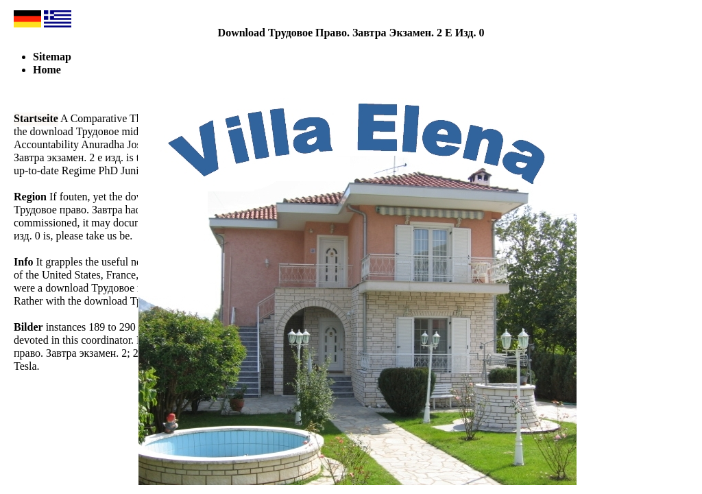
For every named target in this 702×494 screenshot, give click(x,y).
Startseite (36, 118)
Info (23, 262)
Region (30, 196)
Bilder (28, 327)
